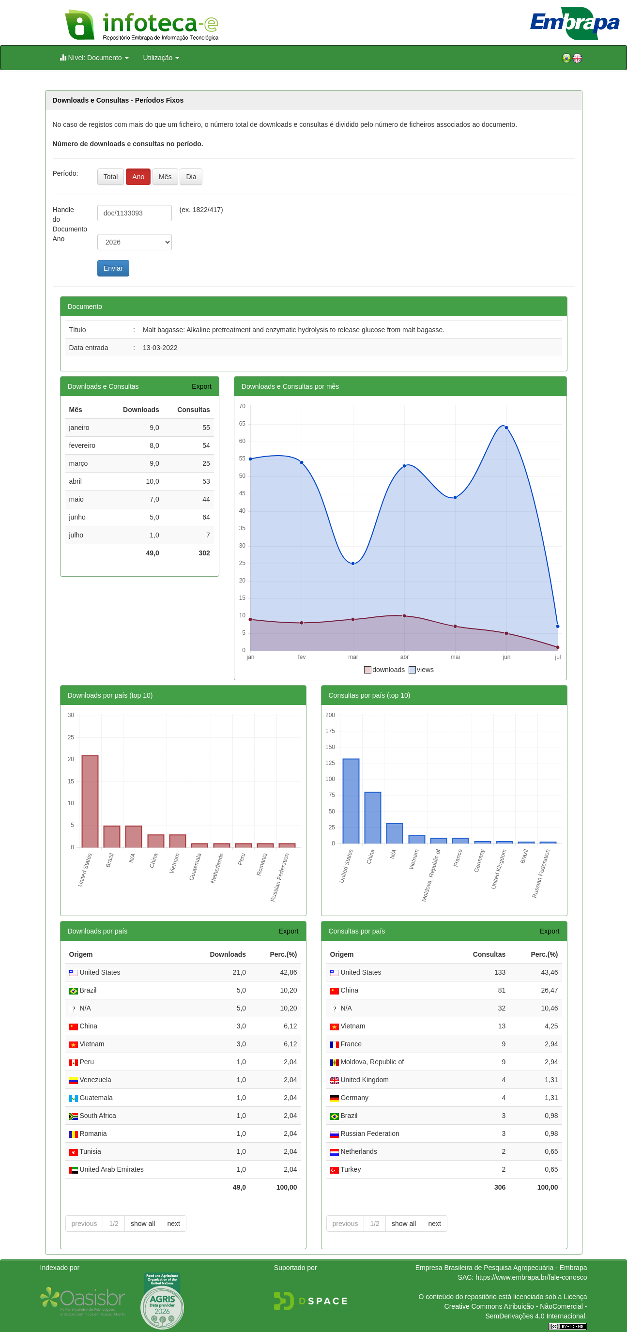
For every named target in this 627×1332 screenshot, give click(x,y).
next (173, 1223)
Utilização (161, 57)
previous (84, 1223)
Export (201, 386)
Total (111, 177)
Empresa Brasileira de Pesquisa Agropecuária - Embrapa (501, 1267)
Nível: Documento (94, 57)
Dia (191, 177)
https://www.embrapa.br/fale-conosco (531, 1277)
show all (143, 1223)
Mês (165, 177)
